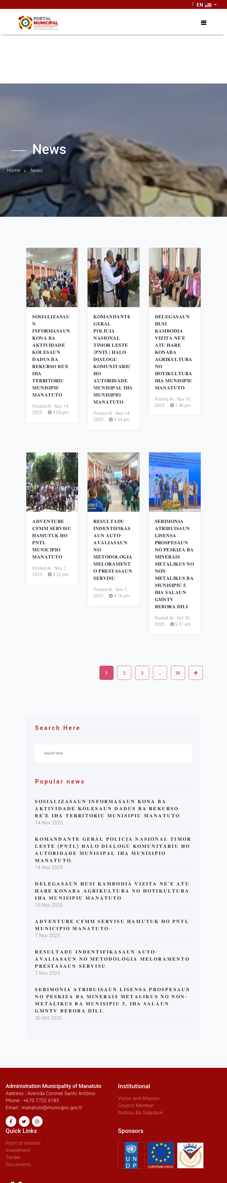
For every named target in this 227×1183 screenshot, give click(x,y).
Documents (18, 1164)
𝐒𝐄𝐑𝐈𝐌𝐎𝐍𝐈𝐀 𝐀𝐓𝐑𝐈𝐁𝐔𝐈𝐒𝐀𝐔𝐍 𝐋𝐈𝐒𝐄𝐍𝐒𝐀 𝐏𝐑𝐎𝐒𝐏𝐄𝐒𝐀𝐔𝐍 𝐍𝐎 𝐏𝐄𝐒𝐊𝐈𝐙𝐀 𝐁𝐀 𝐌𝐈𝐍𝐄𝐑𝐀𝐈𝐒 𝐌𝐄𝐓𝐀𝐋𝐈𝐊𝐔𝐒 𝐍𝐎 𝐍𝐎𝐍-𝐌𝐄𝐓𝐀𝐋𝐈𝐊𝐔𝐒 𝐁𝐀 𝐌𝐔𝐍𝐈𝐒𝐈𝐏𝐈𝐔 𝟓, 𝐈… (174, 564)
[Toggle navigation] (203, 22)
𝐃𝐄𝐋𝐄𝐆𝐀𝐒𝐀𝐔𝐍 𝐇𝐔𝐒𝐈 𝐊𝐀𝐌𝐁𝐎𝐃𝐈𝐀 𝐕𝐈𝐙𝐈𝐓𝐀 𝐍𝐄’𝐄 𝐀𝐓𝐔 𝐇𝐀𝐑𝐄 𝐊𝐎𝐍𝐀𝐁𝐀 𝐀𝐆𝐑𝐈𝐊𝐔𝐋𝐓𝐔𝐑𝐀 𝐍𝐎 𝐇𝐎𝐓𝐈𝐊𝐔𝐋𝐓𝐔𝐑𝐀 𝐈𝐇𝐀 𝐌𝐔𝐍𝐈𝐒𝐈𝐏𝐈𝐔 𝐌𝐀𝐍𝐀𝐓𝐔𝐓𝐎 (174, 352)
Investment (18, 1150)
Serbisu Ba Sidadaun (140, 1112)
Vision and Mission (139, 1098)
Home (13, 170)
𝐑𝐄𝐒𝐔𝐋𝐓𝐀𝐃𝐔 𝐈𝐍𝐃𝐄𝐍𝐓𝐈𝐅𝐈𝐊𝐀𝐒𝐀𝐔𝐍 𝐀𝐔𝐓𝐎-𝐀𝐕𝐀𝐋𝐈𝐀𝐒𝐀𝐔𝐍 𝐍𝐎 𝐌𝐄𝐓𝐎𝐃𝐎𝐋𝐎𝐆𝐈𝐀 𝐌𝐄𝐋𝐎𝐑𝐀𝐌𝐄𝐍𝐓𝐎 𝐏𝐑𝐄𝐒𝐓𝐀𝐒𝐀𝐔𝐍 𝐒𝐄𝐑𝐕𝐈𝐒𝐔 (112, 959)
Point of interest (23, 1143)
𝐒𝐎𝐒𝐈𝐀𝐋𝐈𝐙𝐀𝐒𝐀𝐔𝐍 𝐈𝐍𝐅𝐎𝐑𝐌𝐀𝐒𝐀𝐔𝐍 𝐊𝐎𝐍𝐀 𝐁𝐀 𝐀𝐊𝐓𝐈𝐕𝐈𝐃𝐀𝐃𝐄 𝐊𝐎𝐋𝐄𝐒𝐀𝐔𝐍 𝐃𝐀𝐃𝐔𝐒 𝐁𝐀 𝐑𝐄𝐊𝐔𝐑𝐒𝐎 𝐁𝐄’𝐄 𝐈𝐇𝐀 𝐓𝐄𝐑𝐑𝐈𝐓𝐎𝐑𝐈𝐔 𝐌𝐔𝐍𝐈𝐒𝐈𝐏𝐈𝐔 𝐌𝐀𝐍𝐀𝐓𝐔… (107, 808)
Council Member (136, 1105)
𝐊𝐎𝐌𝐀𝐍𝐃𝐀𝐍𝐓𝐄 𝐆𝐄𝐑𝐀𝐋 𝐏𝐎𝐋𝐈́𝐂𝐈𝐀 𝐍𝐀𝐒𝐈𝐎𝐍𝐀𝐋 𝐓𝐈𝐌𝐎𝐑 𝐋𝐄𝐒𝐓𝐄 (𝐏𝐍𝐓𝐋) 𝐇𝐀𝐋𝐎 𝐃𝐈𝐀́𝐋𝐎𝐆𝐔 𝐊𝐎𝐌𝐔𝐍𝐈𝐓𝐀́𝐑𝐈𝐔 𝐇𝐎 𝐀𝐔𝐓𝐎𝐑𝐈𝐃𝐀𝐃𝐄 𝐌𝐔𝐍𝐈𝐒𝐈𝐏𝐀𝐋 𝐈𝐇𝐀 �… (113, 359)
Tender (13, 1157)
